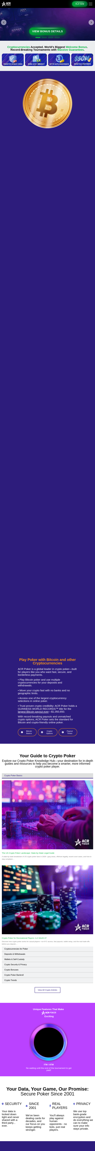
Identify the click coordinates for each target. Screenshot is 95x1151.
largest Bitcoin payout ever (33, 711)
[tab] (47, 775)
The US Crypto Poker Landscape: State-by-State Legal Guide (28, 853)
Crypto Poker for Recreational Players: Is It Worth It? (24, 938)
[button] (3, 22)
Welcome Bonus (76, 47)
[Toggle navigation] (91, 4)
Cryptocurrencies (18, 47)
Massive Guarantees (70, 49)
